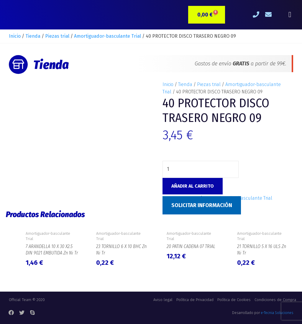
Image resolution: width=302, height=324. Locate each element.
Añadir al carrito (192, 186)
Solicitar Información (201, 205)
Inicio (15, 36)
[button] (289, 15)
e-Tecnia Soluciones (277, 313)
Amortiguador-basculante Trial (107, 36)
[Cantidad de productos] (201, 169)
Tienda (32, 36)
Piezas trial (57, 36)
